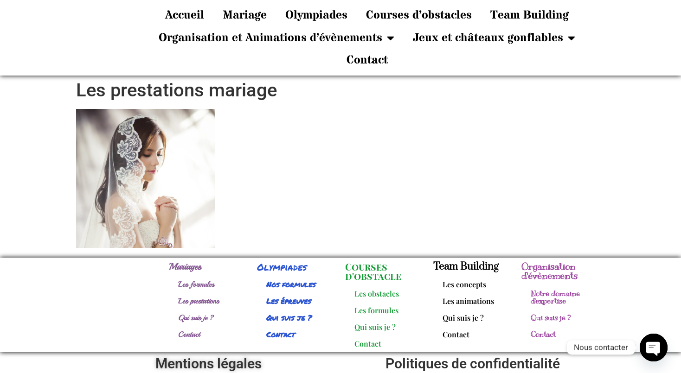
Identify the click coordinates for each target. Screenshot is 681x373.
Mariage (245, 15)
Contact (367, 60)
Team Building (529, 15)
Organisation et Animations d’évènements (276, 37)
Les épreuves (288, 301)
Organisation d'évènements (549, 271)
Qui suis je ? (196, 317)
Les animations (468, 301)
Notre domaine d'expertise (555, 297)
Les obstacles (376, 293)
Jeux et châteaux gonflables (494, 37)
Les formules (196, 284)
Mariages (185, 266)
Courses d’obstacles (419, 15)
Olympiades (316, 15)
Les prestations (198, 301)
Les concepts (464, 284)
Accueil (184, 15)
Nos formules (290, 284)
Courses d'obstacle (373, 271)
